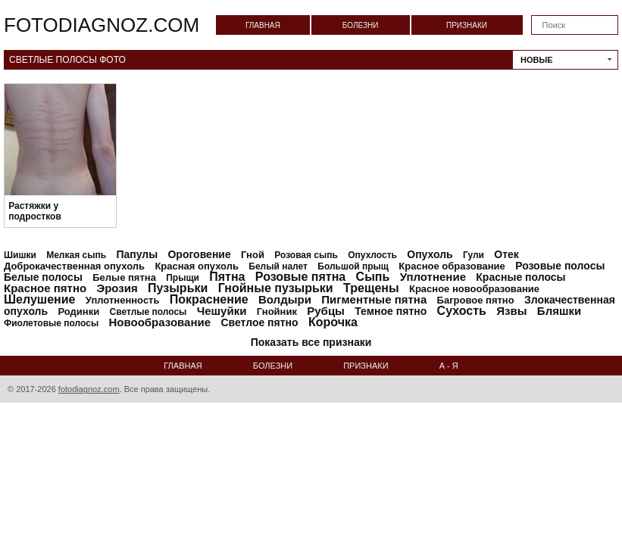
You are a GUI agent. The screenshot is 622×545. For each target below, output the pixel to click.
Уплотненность (123, 300)
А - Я (448, 365)
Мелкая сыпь (76, 255)
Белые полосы (43, 277)
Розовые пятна (300, 276)
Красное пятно (45, 288)
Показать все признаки (311, 342)
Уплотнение (433, 276)
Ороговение (198, 254)
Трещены (371, 288)
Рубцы (326, 310)
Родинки (78, 311)
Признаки (466, 25)
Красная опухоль (197, 266)
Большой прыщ (353, 266)
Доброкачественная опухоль (74, 266)
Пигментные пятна (374, 299)
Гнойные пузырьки (275, 288)
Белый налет (278, 266)
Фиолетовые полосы (51, 323)
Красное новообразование (474, 288)
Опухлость (372, 255)
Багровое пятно (475, 300)
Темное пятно (391, 311)
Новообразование (160, 322)
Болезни (360, 25)
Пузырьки (178, 288)
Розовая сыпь (306, 255)
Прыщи (182, 277)
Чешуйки (222, 310)
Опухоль (429, 254)
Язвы (511, 310)
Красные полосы (520, 277)
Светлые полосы (148, 312)
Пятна (227, 276)
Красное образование (452, 266)
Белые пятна (124, 277)
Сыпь (373, 276)
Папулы (137, 254)
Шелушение (39, 299)
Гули (473, 255)
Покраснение (209, 299)
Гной (252, 254)
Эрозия (116, 288)
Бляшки (559, 310)
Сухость (461, 310)
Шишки (20, 255)
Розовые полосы (560, 266)
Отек (506, 254)
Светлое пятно (259, 322)
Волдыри (284, 299)
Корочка (333, 322)
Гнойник (277, 311)
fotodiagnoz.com (101, 25)
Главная (262, 25)
